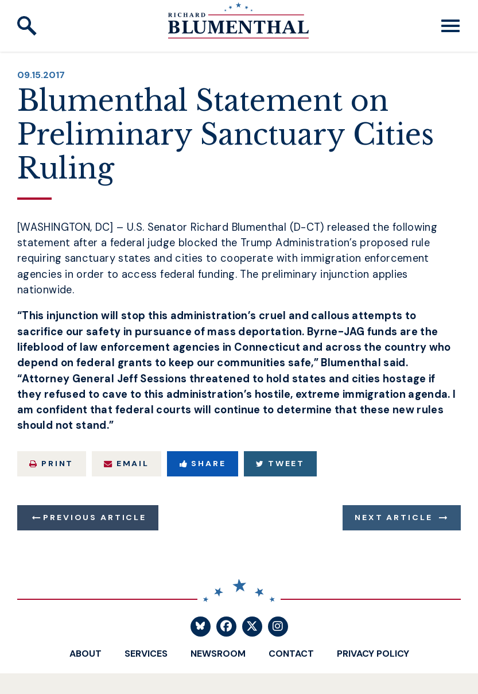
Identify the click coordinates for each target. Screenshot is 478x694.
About (85, 654)
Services (146, 654)
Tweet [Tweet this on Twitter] (280, 463)
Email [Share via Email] (126, 463)
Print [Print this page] (51, 463)
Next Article (393, 517)
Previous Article (94, 517)
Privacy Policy (373, 654)
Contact (291, 654)
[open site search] (27, 26)
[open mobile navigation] (450, 26)
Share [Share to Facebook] (203, 463)
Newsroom (218, 654)
